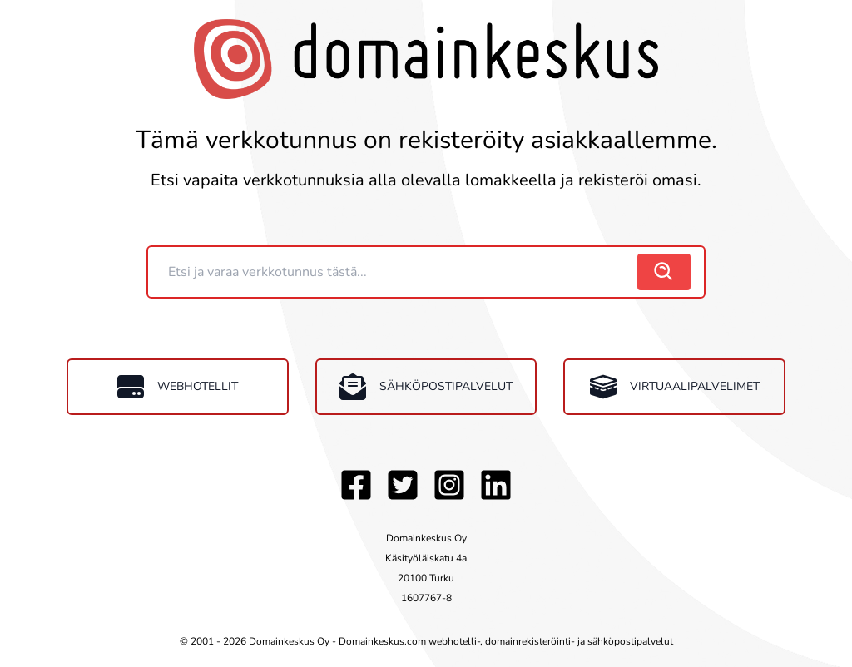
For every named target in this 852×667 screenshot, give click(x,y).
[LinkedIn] (496, 484)
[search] (664, 272)
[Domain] (394, 272)
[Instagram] (449, 484)
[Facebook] (356, 484)
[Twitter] (402, 484)
